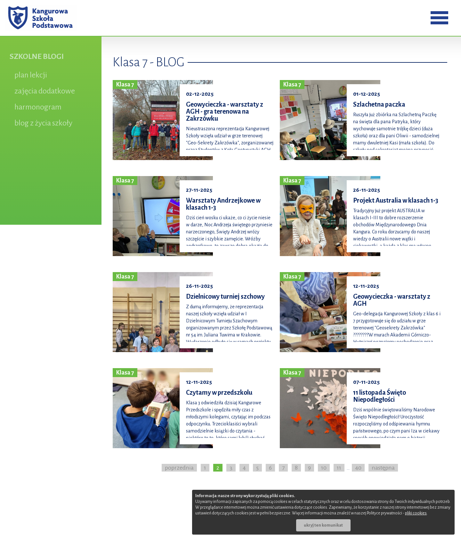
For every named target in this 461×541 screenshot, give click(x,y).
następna (383, 467)
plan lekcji (30, 75)
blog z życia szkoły (43, 123)
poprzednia (179, 467)
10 (324, 467)
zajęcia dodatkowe (44, 91)
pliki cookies (416, 513)
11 (339, 467)
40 (358, 467)
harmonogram (37, 107)
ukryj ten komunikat (323, 525)
